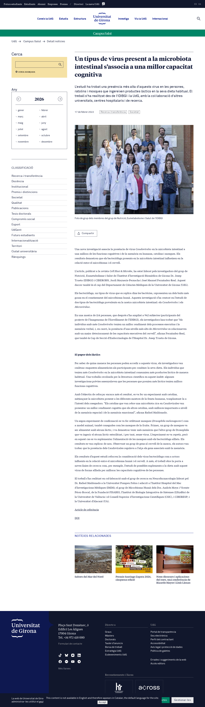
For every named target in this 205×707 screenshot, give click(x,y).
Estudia (63, 19)
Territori (17, 246)
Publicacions (20, 208)
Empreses (53, 4)
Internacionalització (25, 240)
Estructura (80, 19)
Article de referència (87, 509)
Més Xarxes (64, 668)
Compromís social (23, 219)
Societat (17, 197)
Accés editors (158, 663)
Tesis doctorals (21, 213)
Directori (78, 4)
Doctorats (110, 639)
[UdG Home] (102, 18)
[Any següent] (60, 99)
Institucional (20, 186)
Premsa (64, 4)
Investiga (123, 19)
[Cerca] (199, 18)
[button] (60, 64)
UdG (14, 41)
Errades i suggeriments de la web (168, 660)
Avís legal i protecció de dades (167, 647)
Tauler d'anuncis (114, 643)
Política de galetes (160, 651)
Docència (18, 181)
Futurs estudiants (13, 4)
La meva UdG (92, 4)
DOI (77, 518)
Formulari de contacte (70, 644)
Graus (108, 632)
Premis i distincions (24, 192)
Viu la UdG (141, 19)
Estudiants (29, 4)
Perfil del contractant (162, 639)
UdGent (16, 230)
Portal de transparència (163, 632)
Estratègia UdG (113, 651)
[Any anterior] (18, 99)
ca (199, 4)
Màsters (109, 636)
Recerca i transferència (27, 176)
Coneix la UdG (45, 19)
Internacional (160, 19)
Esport (16, 224)
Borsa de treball (113, 647)
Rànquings (19, 257)
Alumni (41, 4)
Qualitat (17, 203)
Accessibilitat (158, 643)
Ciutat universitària (24, 251)
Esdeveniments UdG (116, 655)
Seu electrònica (159, 636)
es (195, 4)
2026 (39, 99)
